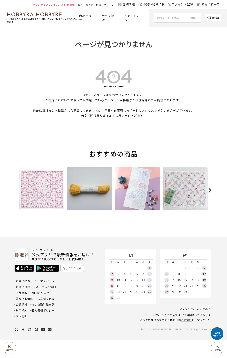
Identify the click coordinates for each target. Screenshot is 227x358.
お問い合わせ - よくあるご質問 (36, 305)
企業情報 (21, 323)
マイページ (47, 299)
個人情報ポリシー (43, 329)
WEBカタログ (40, 311)
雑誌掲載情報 (24, 317)
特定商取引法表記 (43, 323)
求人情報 (21, 335)
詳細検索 (213, 18)
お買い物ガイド (26, 299)
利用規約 (21, 329)
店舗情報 (186, 338)
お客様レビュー (47, 317)
